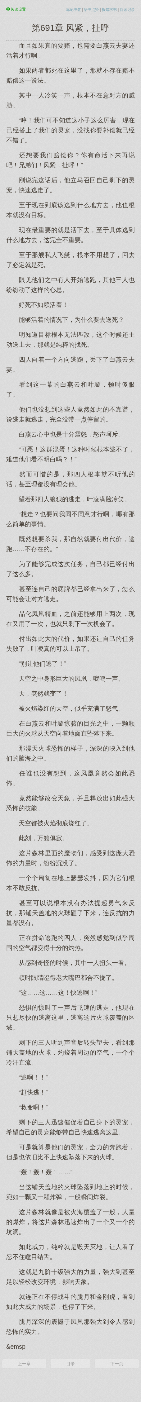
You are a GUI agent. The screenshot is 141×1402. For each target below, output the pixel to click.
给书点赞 (91, 9)
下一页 (116, 1363)
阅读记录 (127, 9)
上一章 (24, 1363)
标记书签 (73, 9)
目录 (70, 1363)
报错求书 (109, 9)
